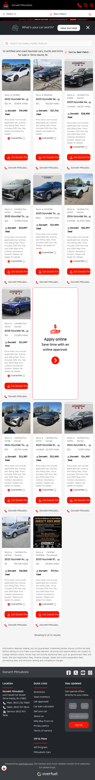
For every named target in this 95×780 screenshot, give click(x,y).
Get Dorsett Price (18, 157)
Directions (39, 691)
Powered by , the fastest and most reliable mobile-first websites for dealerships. (47, 767)
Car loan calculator (44, 706)
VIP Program (40, 747)
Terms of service (43, 730)
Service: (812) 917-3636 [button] (14, 713)
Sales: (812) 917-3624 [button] (16, 707)
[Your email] (79, 716)
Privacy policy (41, 725)
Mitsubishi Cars (42, 751)
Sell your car (40, 711)
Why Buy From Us (43, 720)
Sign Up (78, 724)
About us (39, 715)
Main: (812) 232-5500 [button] (16, 702)
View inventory (42, 696)
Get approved (41, 701)
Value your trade (68, 27)
